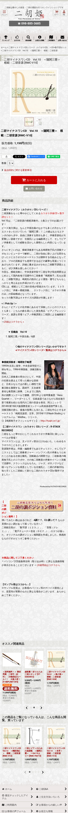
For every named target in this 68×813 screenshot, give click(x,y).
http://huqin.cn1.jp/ (50, 420)
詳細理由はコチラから (48, 565)
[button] (4, 12)
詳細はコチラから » (14, 321)
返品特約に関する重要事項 (17, 170)
